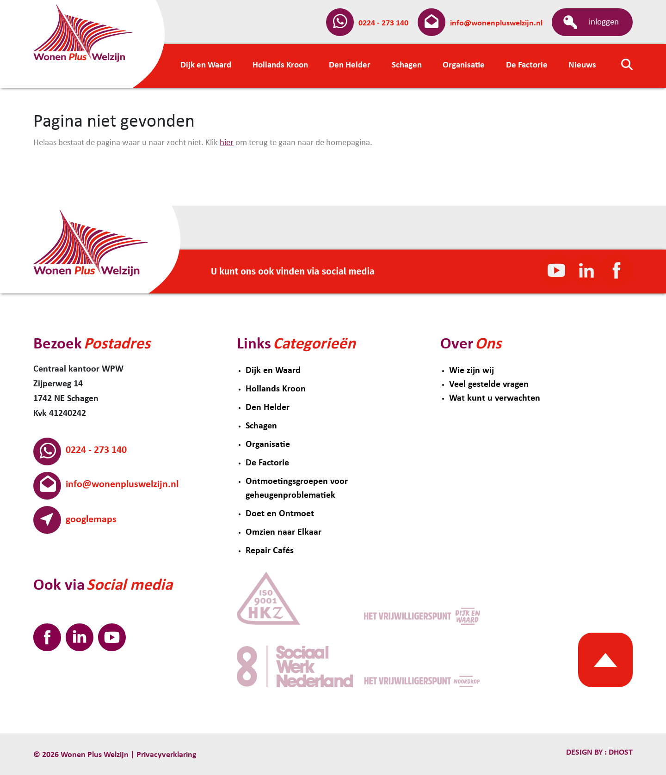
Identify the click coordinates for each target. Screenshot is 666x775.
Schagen (261, 426)
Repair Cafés (270, 550)
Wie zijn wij (471, 370)
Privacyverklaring (166, 755)
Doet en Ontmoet (280, 514)
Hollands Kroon (276, 389)
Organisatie (268, 444)
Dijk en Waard (273, 370)
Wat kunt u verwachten (494, 398)
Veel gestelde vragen (489, 384)
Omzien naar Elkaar (283, 532)
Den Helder (268, 407)
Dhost (620, 753)
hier (227, 143)
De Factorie (267, 463)
